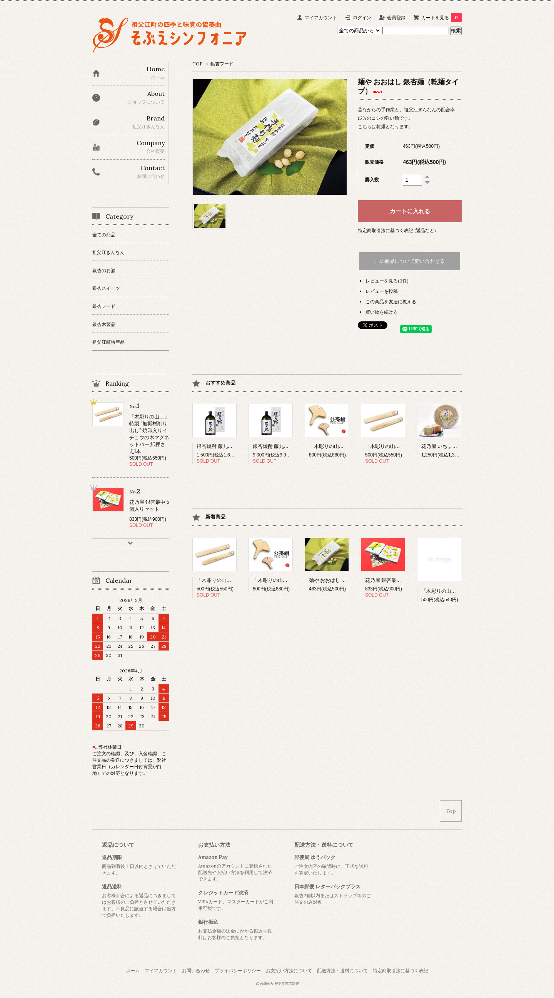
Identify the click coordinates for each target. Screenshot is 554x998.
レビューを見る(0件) (387, 281)
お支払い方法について (289, 970)
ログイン (362, 17)
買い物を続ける (381, 312)
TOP (197, 64)
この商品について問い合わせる (410, 261)
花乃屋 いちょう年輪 (450, 446)
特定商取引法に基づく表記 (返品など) (397, 230)
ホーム (133, 970)
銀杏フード (222, 64)
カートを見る (441, 17)
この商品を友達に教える (390, 301)
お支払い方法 (214, 844)
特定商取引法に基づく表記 (400, 970)
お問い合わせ (196, 970)
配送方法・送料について (324, 844)
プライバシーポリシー (238, 970)
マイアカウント (321, 17)
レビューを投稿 (381, 291)
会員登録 (396, 17)
